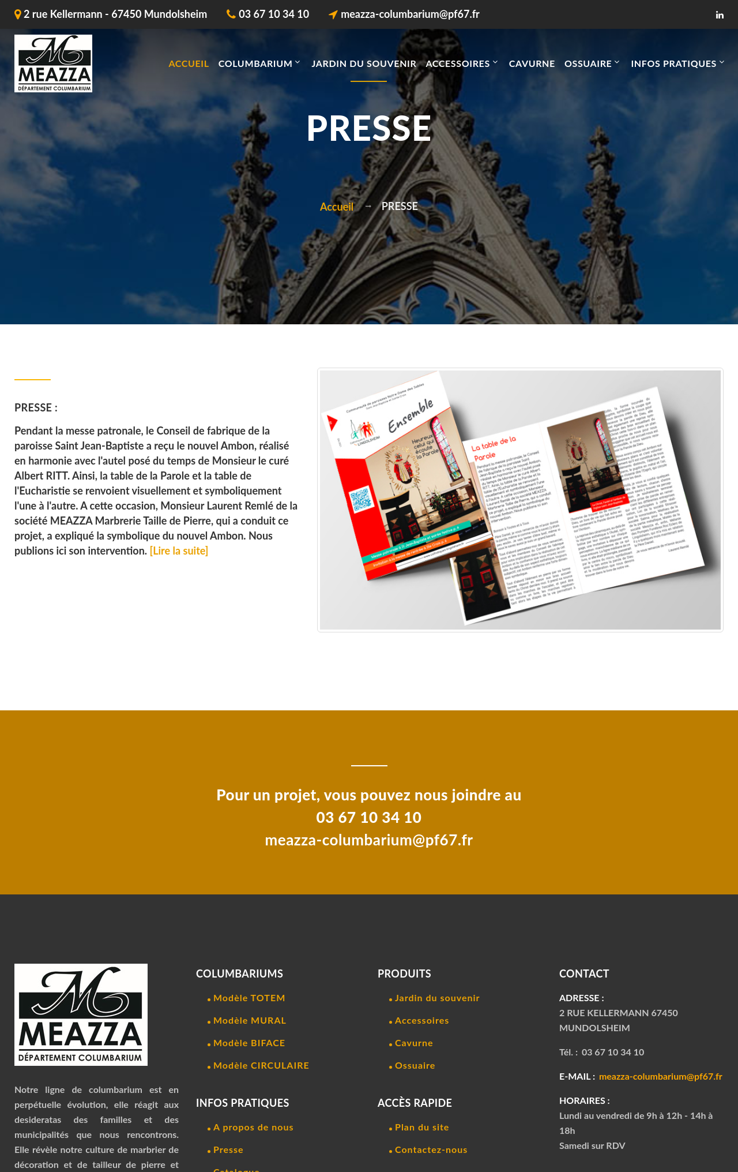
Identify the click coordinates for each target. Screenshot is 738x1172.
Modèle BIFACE (249, 1042)
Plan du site (422, 1126)
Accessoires (422, 1019)
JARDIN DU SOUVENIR (363, 63)
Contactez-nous (431, 1149)
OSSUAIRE (588, 63)
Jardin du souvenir (437, 997)
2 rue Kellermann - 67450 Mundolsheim (115, 14)
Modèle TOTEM (249, 997)
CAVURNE (532, 63)
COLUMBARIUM (256, 63)
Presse (228, 1149)
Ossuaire (415, 1064)
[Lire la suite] (179, 550)
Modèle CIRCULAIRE (261, 1064)
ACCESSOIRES (458, 63)
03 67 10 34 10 (274, 14)
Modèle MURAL (250, 1019)
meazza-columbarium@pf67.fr (410, 14)
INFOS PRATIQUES (674, 63)
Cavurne (414, 1042)
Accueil (188, 63)
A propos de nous (253, 1126)
